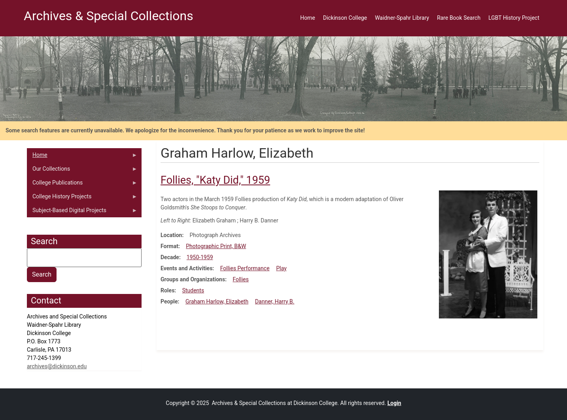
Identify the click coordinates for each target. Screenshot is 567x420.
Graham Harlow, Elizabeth (216, 301)
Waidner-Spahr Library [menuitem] (402, 18)
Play (281, 268)
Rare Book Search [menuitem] (458, 18)
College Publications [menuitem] (82, 184)
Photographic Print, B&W (216, 246)
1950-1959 (200, 257)
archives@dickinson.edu (57, 366)
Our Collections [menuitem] (82, 171)
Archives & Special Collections (108, 15)
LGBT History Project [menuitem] (513, 18)
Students (193, 290)
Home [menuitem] (307, 18)
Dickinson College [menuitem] (345, 18)
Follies (241, 279)
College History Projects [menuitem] (82, 198)
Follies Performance (245, 268)
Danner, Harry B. (275, 301)
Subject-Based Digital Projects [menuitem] (82, 212)
